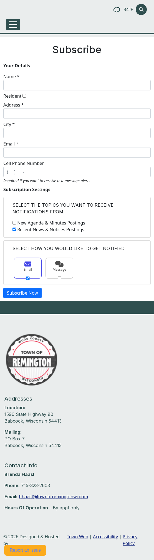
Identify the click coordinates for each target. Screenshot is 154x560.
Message (59, 266)
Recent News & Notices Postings (50, 229)
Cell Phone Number (23, 163)
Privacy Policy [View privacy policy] (130, 540)
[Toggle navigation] (13, 24)
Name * (11, 76)
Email (28, 266)
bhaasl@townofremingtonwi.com (53, 496)
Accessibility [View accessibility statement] (105, 537)
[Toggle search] (141, 9)
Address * (13, 105)
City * (9, 124)
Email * (10, 144)
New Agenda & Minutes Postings (51, 223)
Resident (12, 96)
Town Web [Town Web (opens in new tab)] (77, 537)
